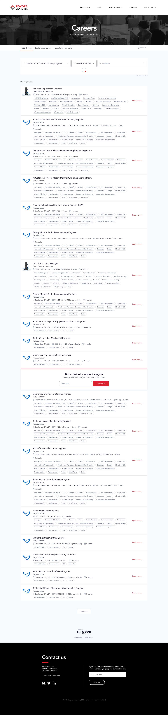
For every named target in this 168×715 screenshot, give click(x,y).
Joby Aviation (38, 122)
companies (43, 48)
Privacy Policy (91, 700)
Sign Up (97, 682)
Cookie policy (88, 637)
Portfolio (85, 7)
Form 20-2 (102, 700)
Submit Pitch (150, 7)
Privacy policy (78, 637)
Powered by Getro (142, 76)
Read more (138, 100)
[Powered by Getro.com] (84, 632)
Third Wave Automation (43, 91)
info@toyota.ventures (51, 675)
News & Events (116, 7)
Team (99, 7)
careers (133, 7)
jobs (27, 48)
